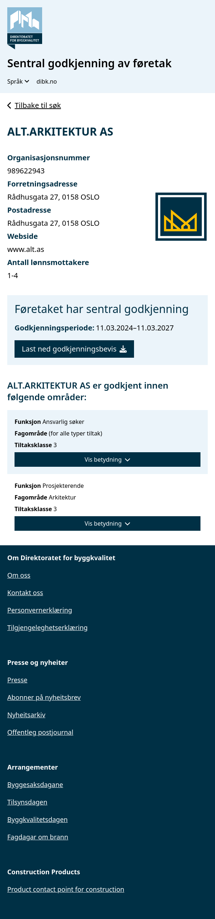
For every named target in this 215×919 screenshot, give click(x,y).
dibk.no (47, 81)
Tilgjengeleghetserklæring (47, 627)
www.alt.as (25, 249)
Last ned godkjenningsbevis (74, 349)
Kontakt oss (25, 592)
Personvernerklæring (39, 610)
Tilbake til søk (34, 105)
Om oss (19, 575)
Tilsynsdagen (27, 802)
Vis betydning (107, 459)
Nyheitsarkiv (26, 714)
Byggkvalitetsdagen (37, 819)
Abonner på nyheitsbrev (44, 697)
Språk (18, 81)
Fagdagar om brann (37, 836)
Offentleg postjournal (40, 732)
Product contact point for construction (65, 889)
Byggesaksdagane (35, 784)
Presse (17, 679)
